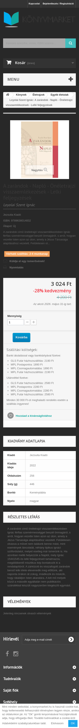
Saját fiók (10, 690)
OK (73, 723)
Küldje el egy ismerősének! (27, 261)
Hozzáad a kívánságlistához (33, 415)
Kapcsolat (34, 3)
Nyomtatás (16, 267)
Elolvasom (57, 723)
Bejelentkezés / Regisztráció (58, 3)
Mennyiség (14, 316)
